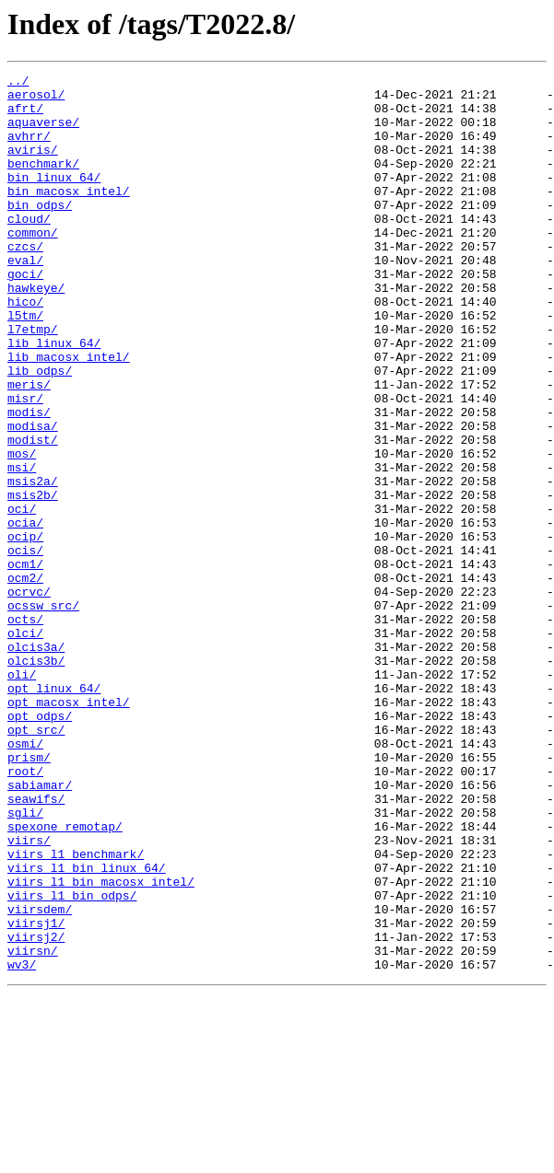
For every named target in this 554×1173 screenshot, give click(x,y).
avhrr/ (29, 149)
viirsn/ (32, 1127)
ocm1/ (25, 663)
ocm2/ (25, 679)
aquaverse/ (43, 132)
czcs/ (25, 281)
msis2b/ (32, 580)
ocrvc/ (29, 696)
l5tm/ (25, 364)
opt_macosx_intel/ (68, 828)
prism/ (29, 895)
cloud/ (29, 248)
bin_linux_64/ (53, 199)
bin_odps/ (39, 232)
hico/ (25, 348)
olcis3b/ (36, 779)
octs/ (25, 729)
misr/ (25, 464)
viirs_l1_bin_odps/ (71, 1060)
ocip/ (25, 629)
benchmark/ (43, 182)
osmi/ (25, 878)
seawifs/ (36, 944)
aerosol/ (36, 99)
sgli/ (25, 961)
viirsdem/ (39, 1077)
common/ (32, 265)
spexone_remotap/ (65, 978)
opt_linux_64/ (53, 812)
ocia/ (25, 613)
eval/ (25, 298)
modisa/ (32, 497)
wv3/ (21, 1143)
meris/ (29, 447)
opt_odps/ (39, 845)
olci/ (25, 745)
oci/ (21, 596)
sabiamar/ (39, 928)
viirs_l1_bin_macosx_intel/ (100, 1044)
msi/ (21, 547)
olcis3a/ (36, 762)
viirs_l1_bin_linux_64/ (86, 1027)
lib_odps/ (39, 431)
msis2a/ (32, 563)
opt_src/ (36, 862)
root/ (25, 911)
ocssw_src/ (43, 712)
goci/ (25, 315)
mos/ (21, 530)
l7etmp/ (32, 381)
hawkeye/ (36, 331)
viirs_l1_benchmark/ (75, 1011)
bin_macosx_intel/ (68, 215)
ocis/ (25, 646)
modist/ (32, 513)
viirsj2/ (36, 1110)
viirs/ (29, 994)
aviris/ (32, 165)
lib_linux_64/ (53, 397)
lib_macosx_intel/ (68, 414)
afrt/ (25, 116)
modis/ (29, 480)
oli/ (21, 795)
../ (18, 83)
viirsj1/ (36, 1094)
